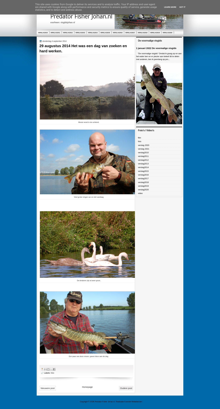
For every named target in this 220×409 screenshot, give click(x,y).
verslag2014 (93, 32)
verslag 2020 (143, 145)
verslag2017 (130, 32)
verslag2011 (55, 32)
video (140, 193)
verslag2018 (142, 32)
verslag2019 (155, 32)
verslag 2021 (143, 149)
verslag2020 (167, 32)
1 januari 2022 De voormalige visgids (156, 48)
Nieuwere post (48, 388)
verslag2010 (43, 32)
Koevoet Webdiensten (133, 402)
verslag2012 (68, 32)
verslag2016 (118, 32)
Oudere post (126, 388)
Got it (182, 7)
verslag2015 (105, 32)
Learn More (170, 7)
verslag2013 (80, 32)
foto (52, 373)
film (139, 138)
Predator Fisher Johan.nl (81, 16)
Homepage (87, 387)
